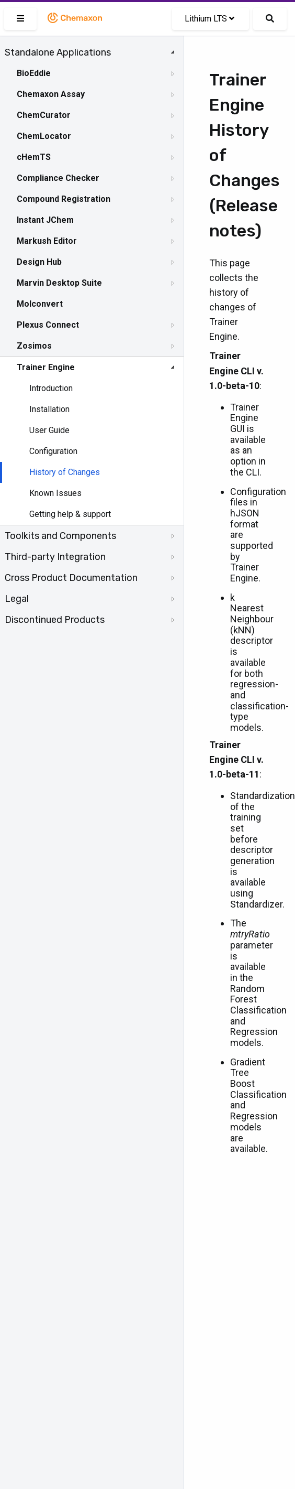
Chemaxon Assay (51, 94)
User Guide (49, 430)
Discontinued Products (55, 619)
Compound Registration (63, 199)
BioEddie (34, 73)
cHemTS (34, 157)
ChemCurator (44, 115)
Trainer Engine (46, 367)
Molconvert (40, 304)
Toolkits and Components (60, 536)
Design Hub (39, 262)
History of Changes (64, 472)
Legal (17, 599)
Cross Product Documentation (71, 578)
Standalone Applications (58, 52)
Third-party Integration (55, 557)
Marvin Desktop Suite (59, 283)
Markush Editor (47, 241)
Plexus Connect (48, 325)
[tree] (92, 336)
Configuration (53, 451)
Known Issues (55, 493)
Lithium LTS (209, 19)
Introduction (51, 388)
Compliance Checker (58, 178)
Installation (49, 409)
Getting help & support (70, 514)
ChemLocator (44, 136)
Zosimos (34, 346)
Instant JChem (45, 220)
